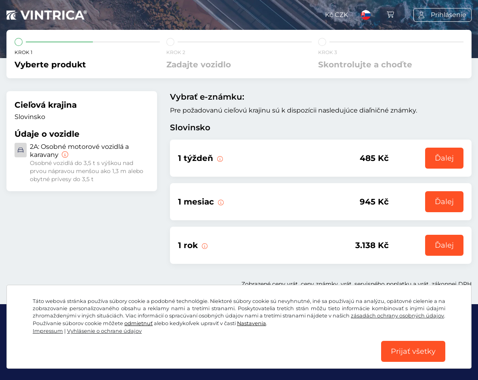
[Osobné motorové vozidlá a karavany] (64, 155)
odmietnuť (138, 323)
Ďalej (444, 158)
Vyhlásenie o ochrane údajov (104, 331)
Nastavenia (251, 323)
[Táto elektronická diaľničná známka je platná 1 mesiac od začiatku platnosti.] (220, 201)
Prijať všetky (413, 351)
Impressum (48, 331)
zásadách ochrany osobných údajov (397, 316)
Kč (336, 15)
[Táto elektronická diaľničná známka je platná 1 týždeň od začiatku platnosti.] (219, 158)
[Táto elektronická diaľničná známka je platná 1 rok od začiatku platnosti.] (204, 245)
